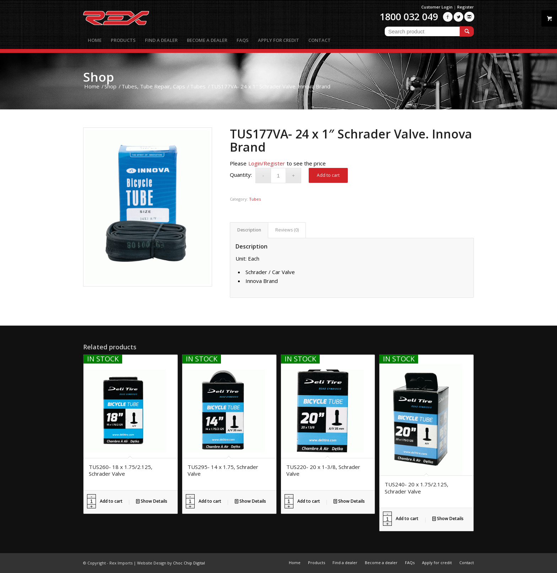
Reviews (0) (287, 230)
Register (465, 7)
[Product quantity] (278, 175)
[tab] (249, 230)
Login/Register (266, 163)
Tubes (255, 199)
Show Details (151, 501)
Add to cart (328, 175)
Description (249, 230)
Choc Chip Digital (189, 563)
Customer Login (437, 7)
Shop (98, 77)
